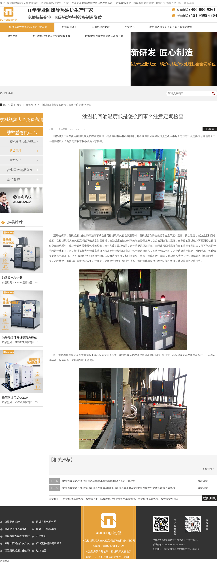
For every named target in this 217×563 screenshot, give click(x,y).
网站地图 (5, 561)
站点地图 (41, 550)
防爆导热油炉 (123, 3)
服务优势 (12, 36)
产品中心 (129, 27)
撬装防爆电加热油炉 (15, 397)
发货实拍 (15, 159)
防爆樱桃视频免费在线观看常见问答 (158, 499)
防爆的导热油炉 (100, 551)
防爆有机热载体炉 (46, 521)
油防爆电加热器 (12, 277)
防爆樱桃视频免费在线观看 (97, 3)
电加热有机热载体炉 (16, 529)
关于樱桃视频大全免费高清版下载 (51, 36)
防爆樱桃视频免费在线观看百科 (80, 499)
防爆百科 (15, 150)
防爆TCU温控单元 (46, 529)
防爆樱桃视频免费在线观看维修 (118, 499)
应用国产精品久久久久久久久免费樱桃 (170, 27)
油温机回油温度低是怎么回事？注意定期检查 (66, 104)
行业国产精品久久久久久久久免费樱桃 (21, 170)
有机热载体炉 (106, 557)
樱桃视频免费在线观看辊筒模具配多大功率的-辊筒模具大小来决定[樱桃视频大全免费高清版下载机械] (119, 488)
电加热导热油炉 (101, 27)
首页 (19, 104)
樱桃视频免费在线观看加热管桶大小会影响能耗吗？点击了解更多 (99, 481)
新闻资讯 (31, 104)
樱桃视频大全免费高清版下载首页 (28, 27)
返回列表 (209, 129)
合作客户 (13, 179)
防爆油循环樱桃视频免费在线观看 (23, 337)
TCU (95, 557)
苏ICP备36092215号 (113, 546)
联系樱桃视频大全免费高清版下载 (104, 36)
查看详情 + (204, 481)
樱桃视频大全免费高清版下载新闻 (23, 141)
